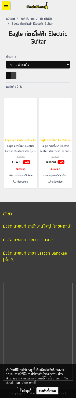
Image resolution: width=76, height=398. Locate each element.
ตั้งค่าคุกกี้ (25, 390)
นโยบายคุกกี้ (28, 382)
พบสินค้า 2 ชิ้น (14, 87)
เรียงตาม (12, 56)
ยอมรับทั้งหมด (47, 390)
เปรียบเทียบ (22, 182)
